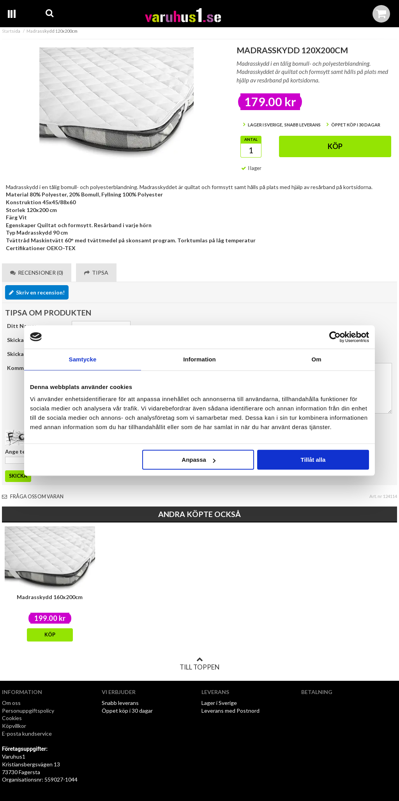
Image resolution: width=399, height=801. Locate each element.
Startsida (11, 30)
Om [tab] (316, 359)
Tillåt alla (312, 459)
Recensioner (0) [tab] (36, 272)
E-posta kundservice (27, 733)
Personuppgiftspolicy (28, 710)
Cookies (12, 718)
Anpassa (198, 459)
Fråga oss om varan (33, 497)
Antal (251, 139)
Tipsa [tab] (96, 272)
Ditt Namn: (21, 326)
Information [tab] (199, 359)
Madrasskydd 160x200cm (50, 597)
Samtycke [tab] (83, 359)
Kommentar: (23, 368)
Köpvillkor (14, 725)
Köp (335, 146)
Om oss (11, 702)
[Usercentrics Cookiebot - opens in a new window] (335, 337)
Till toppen (199, 663)
